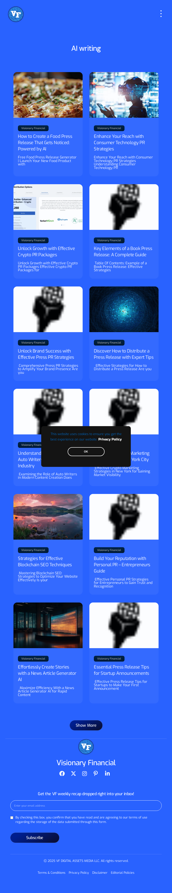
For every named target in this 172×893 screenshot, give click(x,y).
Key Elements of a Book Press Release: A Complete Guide (123, 252)
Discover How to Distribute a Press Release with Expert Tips (123, 354)
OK (86, 451)
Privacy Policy (110, 439)
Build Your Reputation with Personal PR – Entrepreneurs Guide (122, 564)
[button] (86, 725)
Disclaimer (100, 873)
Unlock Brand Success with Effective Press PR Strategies (46, 354)
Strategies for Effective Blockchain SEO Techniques (45, 561)
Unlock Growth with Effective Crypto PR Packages (46, 252)
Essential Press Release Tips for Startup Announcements (121, 670)
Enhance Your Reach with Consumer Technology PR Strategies (119, 142)
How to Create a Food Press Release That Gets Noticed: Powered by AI (45, 142)
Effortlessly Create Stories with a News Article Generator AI (47, 673)
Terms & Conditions (51, 873)
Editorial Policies (122, 873)
